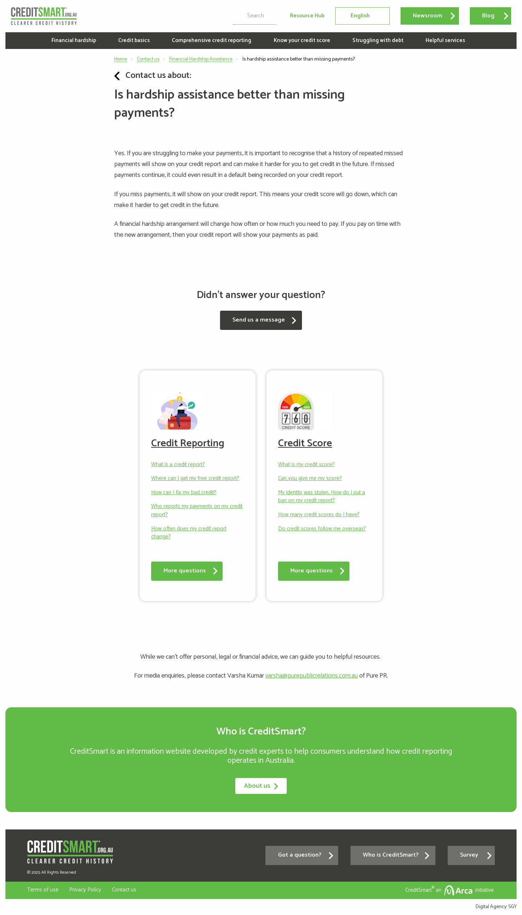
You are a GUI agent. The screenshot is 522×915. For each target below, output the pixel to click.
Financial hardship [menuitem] (73, 40)
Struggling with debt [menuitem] (377, 40)
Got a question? (300, 855)
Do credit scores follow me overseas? (322, 529)
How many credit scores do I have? (319, 515)
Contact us (148, 59)
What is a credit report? (178, 465)
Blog (488, 16)
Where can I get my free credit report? (195, 479)
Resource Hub (307, 16)
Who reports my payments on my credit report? (197, 510)
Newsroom (427, 16)
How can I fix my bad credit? (183, 493)
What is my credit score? (306, 465)
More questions (184, 571)
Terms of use (42, 889)
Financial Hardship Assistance (200, 59)
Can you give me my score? (310, 479)
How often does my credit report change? (189, 533)
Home (120, 59)
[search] (254, 16)
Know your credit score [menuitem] (302, 40)
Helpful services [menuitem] (445, 40)
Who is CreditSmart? (391, 855)
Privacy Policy (85, 889)
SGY (512, 907)
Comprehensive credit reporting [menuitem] (211, 40)
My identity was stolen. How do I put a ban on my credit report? (321, 497)
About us (261, 786)
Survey (469, 855)
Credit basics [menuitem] (134, 40)
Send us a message (258, 320)
